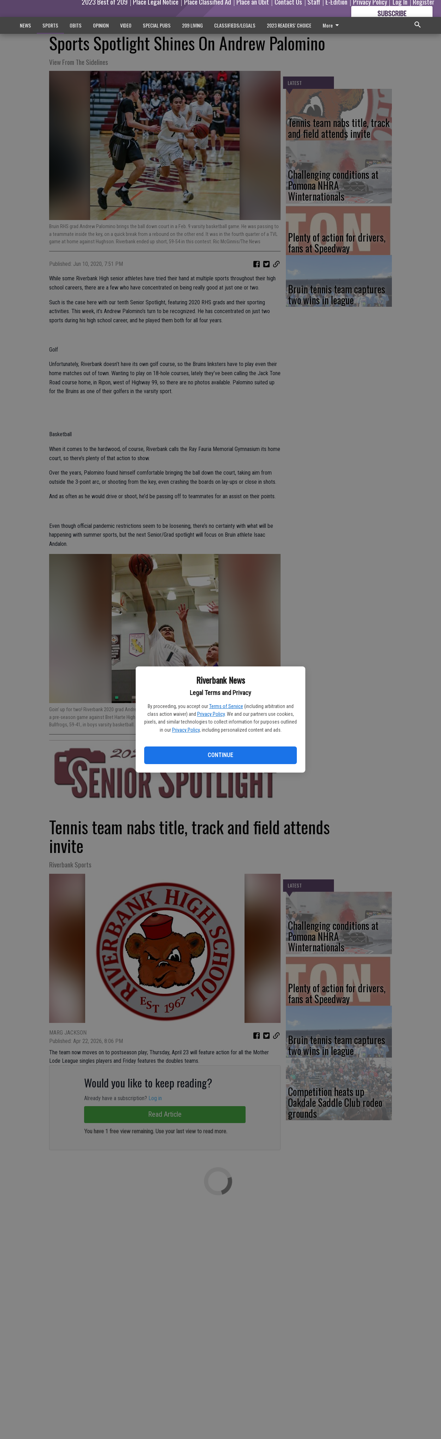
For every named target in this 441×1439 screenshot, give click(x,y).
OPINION (101, 25)
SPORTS (50, 25)
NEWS (25, 25)
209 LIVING (192, 25)
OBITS (76, 25)
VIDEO (125, 25)
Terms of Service (226, 706)
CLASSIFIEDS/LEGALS (234, 25)
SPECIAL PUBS (157, 25)
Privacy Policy (211, 714)
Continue (220, 755)
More (332, 25)
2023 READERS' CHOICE (289, 25)
